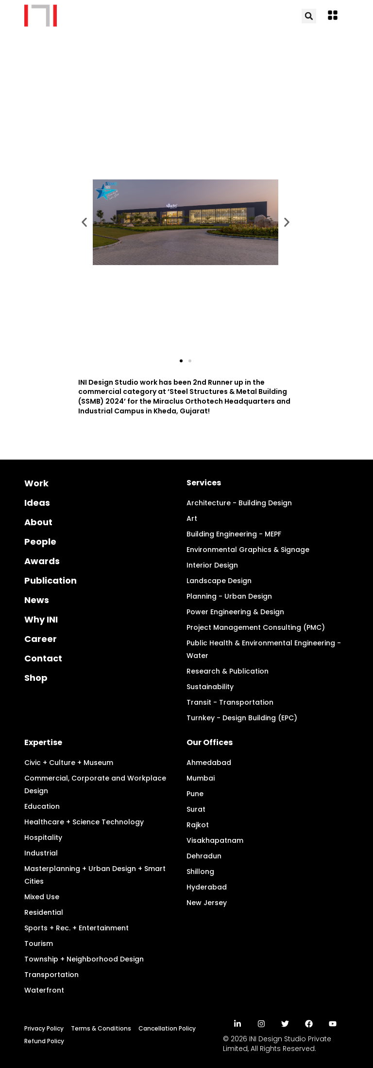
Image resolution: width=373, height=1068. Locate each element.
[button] (332, 16)
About (38, 522)
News (36, 600)
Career (40, 639)
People (40, 541)
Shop (36, 678)
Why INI (41, 619)
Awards (42, 561)
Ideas (37, 503)
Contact (43, 658)
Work (36, 483)
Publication (50, 580)
